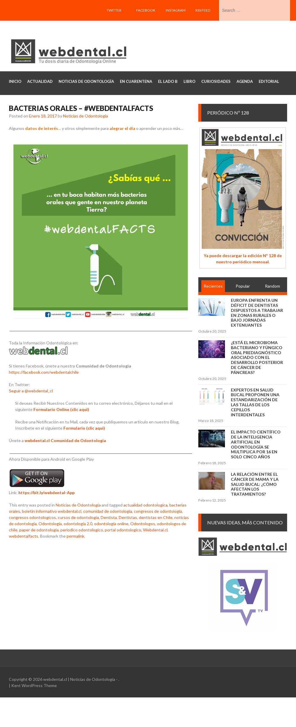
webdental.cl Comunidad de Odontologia (65, 440)
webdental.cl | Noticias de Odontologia (79, 679)
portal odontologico (123, 529)
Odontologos (142, 523)
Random (272, 285)
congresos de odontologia (158, 511)
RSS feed (202, 10)
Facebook (145, 10)
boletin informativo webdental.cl (51, 511)
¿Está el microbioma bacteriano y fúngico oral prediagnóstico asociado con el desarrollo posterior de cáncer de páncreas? (257, 357)
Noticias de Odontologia (85, 115)
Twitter (114, 10)
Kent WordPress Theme (34, 685)
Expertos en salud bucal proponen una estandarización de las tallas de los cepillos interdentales (255, 402)
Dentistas (128, 517)
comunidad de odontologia (107, 511)
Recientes (213, 285)
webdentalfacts (23, 536)
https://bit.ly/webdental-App (46, 492)
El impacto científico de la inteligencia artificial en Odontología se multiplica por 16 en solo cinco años (256, 444)
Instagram (176, 10)
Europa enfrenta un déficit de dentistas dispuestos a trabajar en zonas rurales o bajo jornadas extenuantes (257, 313)
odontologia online (111, 523)
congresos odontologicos (32, 517)
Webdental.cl (155, 529)
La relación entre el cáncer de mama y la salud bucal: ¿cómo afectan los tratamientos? (255, 484)
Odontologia (50, 523)
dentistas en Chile (156, 517)
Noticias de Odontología (78, 504)
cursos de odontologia (78, 517)
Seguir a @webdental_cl (31, 390)
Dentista (109, 517)
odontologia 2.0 (78, 523)
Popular (243, 285)
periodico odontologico (81, 529)
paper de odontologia (39, 529)
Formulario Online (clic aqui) (61, 409)
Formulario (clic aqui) (84, 428)
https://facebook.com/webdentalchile (44, 372)
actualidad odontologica (145, 504)
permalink (75, 536)
